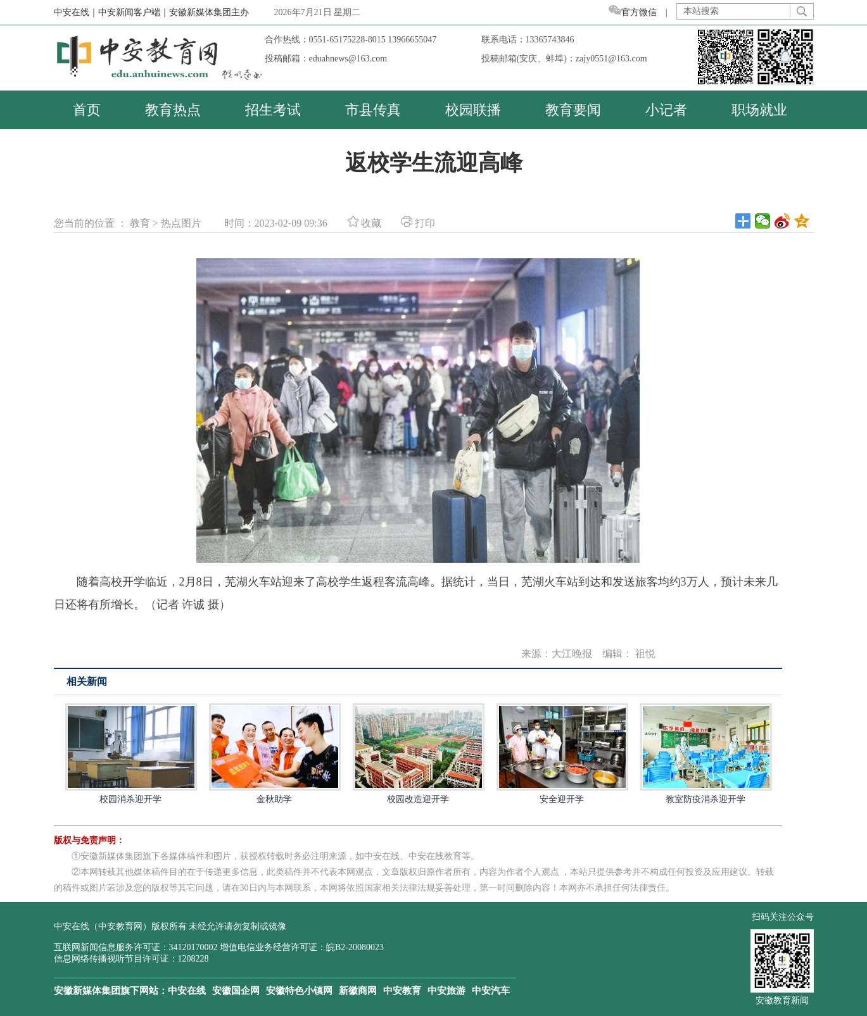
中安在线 (187, 991)
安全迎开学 (562, 753)
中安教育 (402, 991)
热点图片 (181, 223)
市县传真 (373, 110)
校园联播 (473, 110)
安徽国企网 (236, 991)
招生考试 (273, 110)
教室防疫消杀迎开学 (705, 753)
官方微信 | (642, 12)
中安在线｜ (76, 12)
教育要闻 (573, 110)
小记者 (666, 110)
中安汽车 (491, 991)
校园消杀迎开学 (130, 753)
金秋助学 (274, 753)
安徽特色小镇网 (299, 991)
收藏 (364, 223)
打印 (418, 223)
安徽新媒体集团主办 (209, 12)
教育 (140, 223)
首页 (87, 110)
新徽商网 (358, 991)
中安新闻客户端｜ (133, 12)
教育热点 (173, 110)
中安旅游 (446, 991)
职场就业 (759, 110)
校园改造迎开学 (418, 753)
